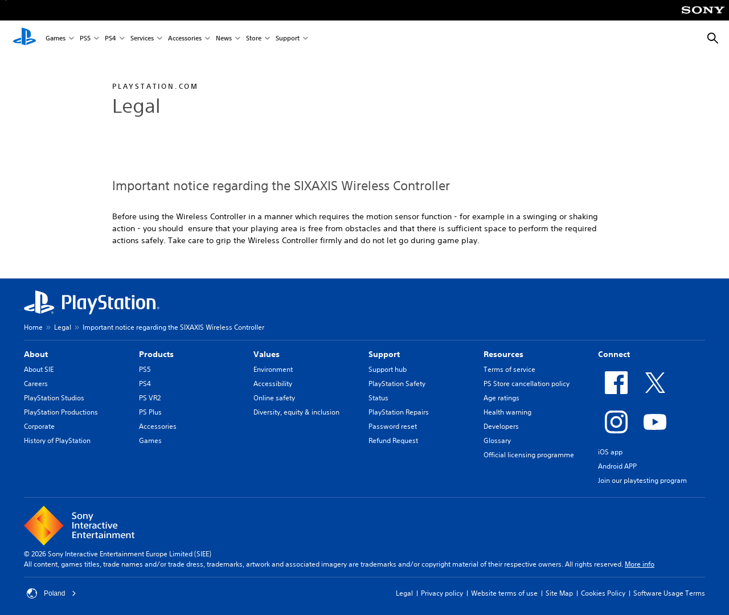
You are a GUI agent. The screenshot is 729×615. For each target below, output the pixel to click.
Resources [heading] (503, 354)
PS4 (110, 39)
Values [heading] (266, 354)
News (224, 39)
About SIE (39, 369)
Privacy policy (442, 593)
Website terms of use (504, 593)
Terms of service (509, 369)
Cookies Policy (603, 593)
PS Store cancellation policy (527, 383)
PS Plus (150, 412)
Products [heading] (156, 354)
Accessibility (272, 383)
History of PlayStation (57, 440)
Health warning (507, 412)
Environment (273, 369)
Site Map (559, 593)
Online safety (274, 398)
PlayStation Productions (61, 412)
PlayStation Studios (54, 398)
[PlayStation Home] (24, 38)
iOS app (610, 452)
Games (55, 39)
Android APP (617, 466)
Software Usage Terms (669, 593)
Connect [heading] (614, 354)
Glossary (497, 440)
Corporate (39, 426)
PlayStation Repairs (398, 412)
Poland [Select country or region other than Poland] (51, 593)
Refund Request (393, 440)
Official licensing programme (529, 455)
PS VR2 (150, 398)
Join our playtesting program (642, 480)
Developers (501, 426)
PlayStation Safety (396, 383)
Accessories (185, 39)
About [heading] (36, 354)
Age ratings (501, 398)
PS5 (85, 39)
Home (33, 327)
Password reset (392, 426)
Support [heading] (384, 354)
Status (378, 398)
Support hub (387, 369)
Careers (36, 383)
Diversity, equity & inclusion (296, 412)
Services (142, 39)
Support (288, 39)
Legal (62, 327)
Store (253, 39)
